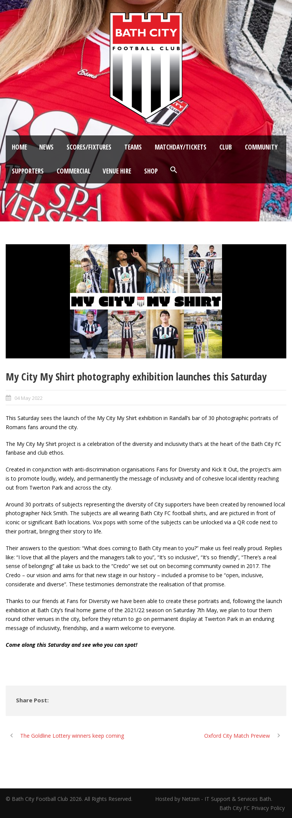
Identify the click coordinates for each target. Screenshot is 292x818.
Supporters (28, 171)
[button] (174, 170)
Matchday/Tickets (180, 147)
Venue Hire (117, 171)
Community (261, 147)
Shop (151, 171)
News (46, 147)
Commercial (73, 171)
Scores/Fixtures (89, 147)
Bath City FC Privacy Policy (252, 808)
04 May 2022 (28, 398)
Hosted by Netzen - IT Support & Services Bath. (213, 798)
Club (225, 147)
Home (19, 147)
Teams (133, 147)
